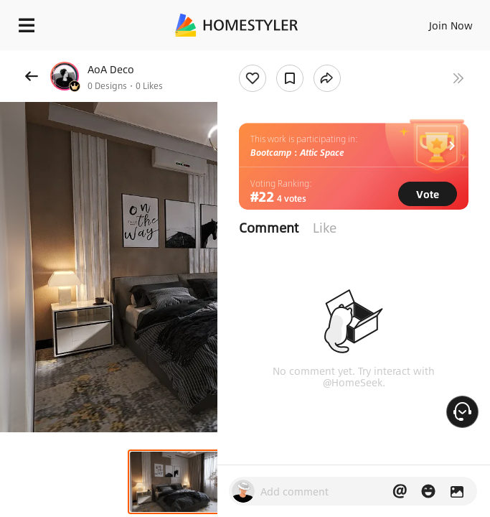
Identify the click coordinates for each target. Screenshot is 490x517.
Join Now (451, 25)
